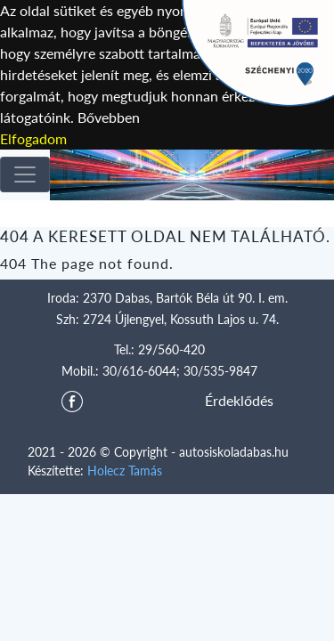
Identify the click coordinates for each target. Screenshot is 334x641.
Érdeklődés (239, 400)
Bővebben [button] (108, 117)
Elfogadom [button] (33, 138)
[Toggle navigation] (25, 174)
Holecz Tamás (124, 470)
